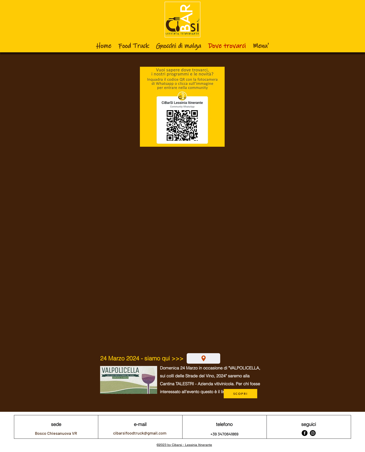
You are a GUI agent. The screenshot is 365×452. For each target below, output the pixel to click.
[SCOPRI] (240, 393)
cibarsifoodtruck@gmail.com (139, 432)
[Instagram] (313, 433)
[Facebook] (305, 433)
